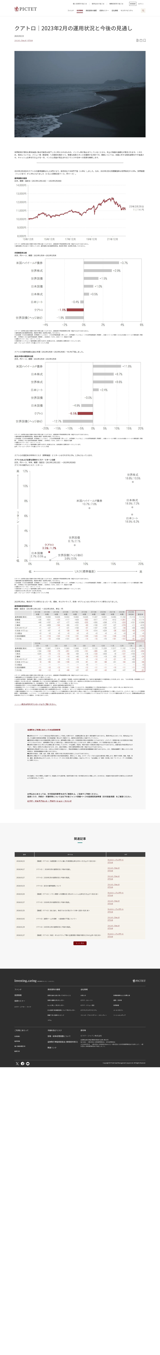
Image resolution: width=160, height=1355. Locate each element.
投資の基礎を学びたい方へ (56, 1003)
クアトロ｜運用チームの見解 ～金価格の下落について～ (56, 922)
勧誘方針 (17, 1054)
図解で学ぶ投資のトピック (56, 1018)
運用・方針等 (117, 1003)
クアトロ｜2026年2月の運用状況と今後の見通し (53, 881)
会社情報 (115, 10)
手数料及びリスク (55, 1033)
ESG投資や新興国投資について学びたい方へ (61, 1013)
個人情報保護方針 (20, 1049)
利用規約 (17, 1039)
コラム (50, 1023)
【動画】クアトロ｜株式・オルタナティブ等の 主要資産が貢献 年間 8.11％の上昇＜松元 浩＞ (68, 938)
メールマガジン (118, 1013)
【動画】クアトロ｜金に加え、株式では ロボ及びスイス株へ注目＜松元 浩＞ (63, 913)
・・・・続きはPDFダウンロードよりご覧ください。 (35, 707)
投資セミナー (104, 10)
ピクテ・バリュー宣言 (87, 1008)
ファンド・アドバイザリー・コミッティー (94, 1018)
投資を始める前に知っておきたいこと (59, 998)
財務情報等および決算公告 (121, 998)
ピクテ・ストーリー (87, 1003)
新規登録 (132, 4)
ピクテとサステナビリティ (89, 1013)
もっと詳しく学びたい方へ (56, 1008)
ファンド (71, 10)
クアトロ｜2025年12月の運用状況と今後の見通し (53, 930)
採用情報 (116, 1008)
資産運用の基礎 (91, 10)
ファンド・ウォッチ (20, 43)
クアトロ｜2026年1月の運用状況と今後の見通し (53, 905)
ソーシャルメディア (119, 1018)
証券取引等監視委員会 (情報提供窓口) (63, 1045)
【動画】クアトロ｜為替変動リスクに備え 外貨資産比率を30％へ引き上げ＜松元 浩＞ (66, 864)
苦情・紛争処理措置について (59, 1039)
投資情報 (80, 10)
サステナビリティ (127, 10)
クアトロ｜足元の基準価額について (48, 889)
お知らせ (83, 998)
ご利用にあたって (21, 1033)
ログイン (141, 4)
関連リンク (52, 1051)
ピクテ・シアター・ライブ (22, 1010)
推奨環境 (17, 1044)
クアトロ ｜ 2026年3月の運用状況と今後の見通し (53, 872)
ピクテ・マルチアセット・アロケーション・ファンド (49, 804)
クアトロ (30, 43)
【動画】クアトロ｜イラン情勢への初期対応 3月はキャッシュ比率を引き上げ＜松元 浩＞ (67, 897)
